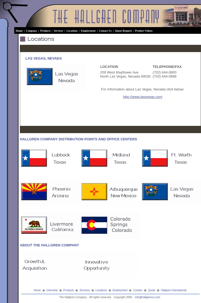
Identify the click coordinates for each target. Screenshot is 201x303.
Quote (151, 290)
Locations (72, 30)
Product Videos (144, 30)
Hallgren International (174, 290)
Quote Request (124, 30)
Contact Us (105, 30)
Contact (137, 290)
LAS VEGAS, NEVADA (43, 58)
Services (59, 30)
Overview (52, 290)
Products (45, 30)
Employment (88, 30)
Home (19, 30)
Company (32, 30)
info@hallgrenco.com (147, 297)
